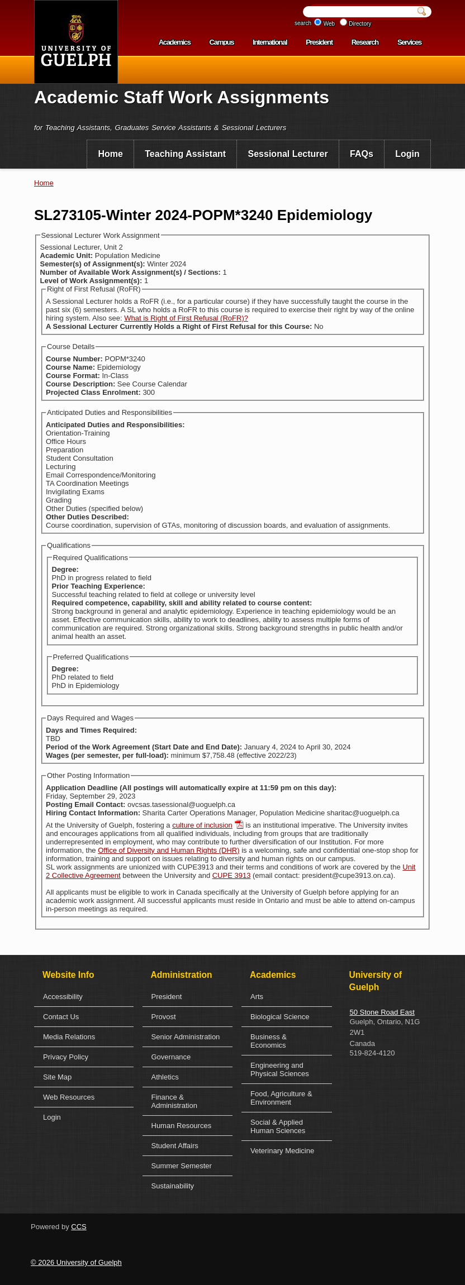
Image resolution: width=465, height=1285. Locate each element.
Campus (222, 42)
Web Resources (68, 1097)
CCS (78, 1226)
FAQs (361, 154)
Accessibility (63, 996)
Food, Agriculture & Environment (281, 1098)
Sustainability (172, 1186)
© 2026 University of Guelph (76, 1262)
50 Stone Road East (382, 1012)
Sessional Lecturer (288, 154)
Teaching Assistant (185, 154)
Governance (171, 1057)
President (319, 42)
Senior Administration (185, 1037)
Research (365, 42)
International (270, 42)
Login (407, 154)
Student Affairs (174, 1145)
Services (409, 42)
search (303, 23)
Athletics (165, 1077)
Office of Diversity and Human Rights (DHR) (168, 850)
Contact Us (61, 1016)
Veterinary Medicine (282, 1151)
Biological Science (280, 1016)
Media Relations (69, 1037)
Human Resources (181, 1125)
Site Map (57, 1077)
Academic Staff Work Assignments (181, 97)
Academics (175, 42)
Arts (256, 996)
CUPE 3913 (231, 875)
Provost (163, 1016)
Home (110, 154)
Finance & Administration (174, 1101)
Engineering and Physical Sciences (279, 1069)
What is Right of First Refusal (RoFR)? (186, 318)
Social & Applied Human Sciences (277, 1126)
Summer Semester (181, 1166)
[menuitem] (110, 154)
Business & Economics (268, 1041)
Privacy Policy (65, 1057)
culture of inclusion (202, 825)
